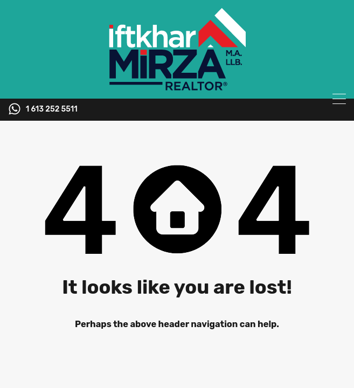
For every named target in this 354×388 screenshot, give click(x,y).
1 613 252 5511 (52, 109)
